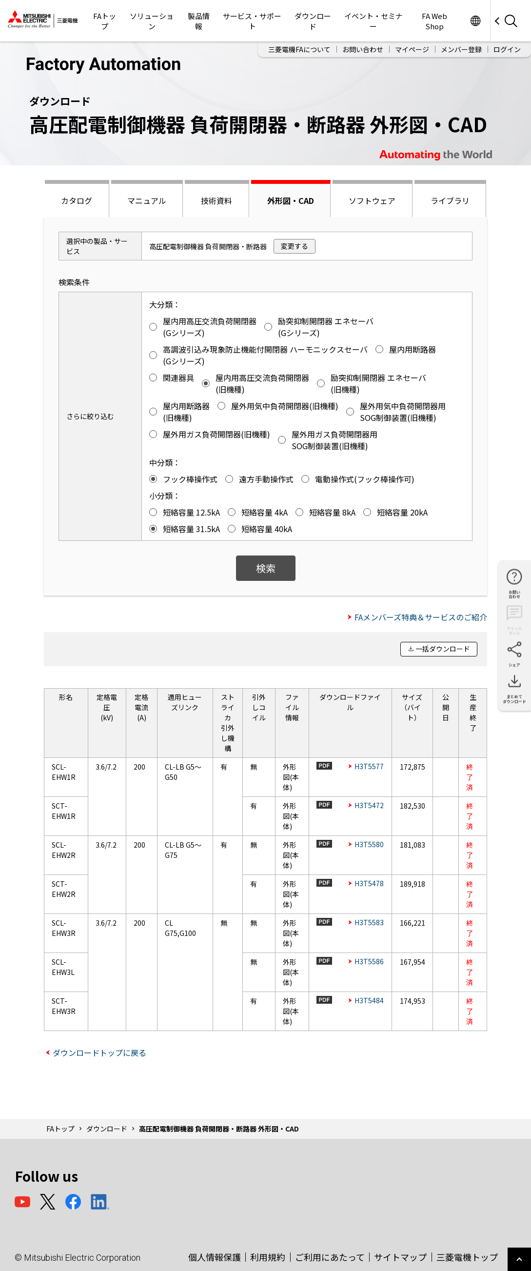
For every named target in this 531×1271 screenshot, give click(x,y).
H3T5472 (369, 805)
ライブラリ (450, 200)
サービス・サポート (252, 21)
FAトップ (104, 21)
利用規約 (267, 1257)
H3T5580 (369, 844)
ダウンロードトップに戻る (99, 1052)
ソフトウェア (372, 200)
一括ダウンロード (442, 649)
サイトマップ (400, 1257)
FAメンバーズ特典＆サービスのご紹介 (420, 617)
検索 (265, 568)
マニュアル (146, 200)
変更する (294, 246)
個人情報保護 (214, 1257)
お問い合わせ (362, 49)
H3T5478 (369, 883)
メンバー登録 (461, 49)
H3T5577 (369, 766)
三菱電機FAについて (299, 49)
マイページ (412, 49)
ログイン (507, 49)
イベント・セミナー (373, 21)
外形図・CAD (290, 200)
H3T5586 (369, 961)
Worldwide (475, 20)
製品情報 (199, 21)
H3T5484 (369, 1000)
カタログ (76, 200)
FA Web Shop (434, 21)
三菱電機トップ (467, 1257)
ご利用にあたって (330, 1257)
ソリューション (152, 21)
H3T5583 (369, 922)
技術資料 (216, 200)
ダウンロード (313, 21)
